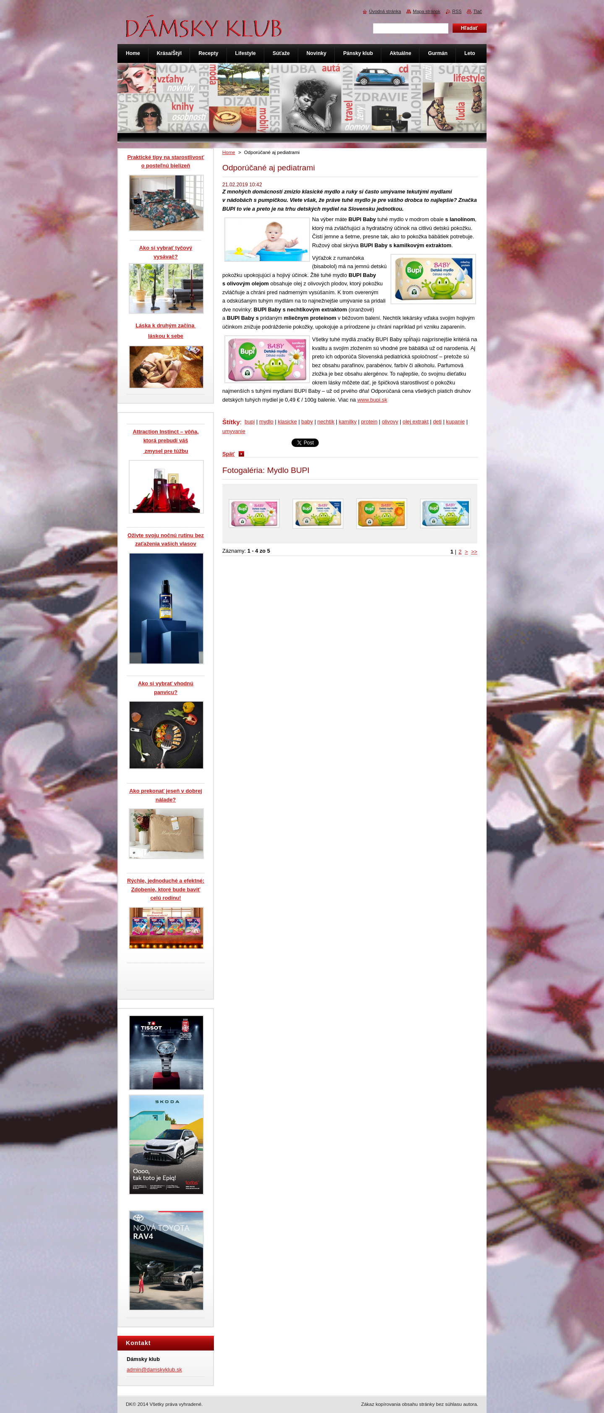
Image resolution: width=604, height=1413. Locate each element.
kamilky (348, 421)
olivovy (390, 421)
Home (228, 152)
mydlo (266, 421)
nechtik (326, 421)
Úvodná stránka (385, 11)
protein (369, 421)
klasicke (287, 421)
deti (437, 421)
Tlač (477, 11)
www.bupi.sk (372, 400)
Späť (228, 454)
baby (307, 421)
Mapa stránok (426, 11)
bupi (250, 421)
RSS (456, 11)
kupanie (455, 421)
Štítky (231, 422)
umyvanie (233, 431)
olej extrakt (416, 421)
